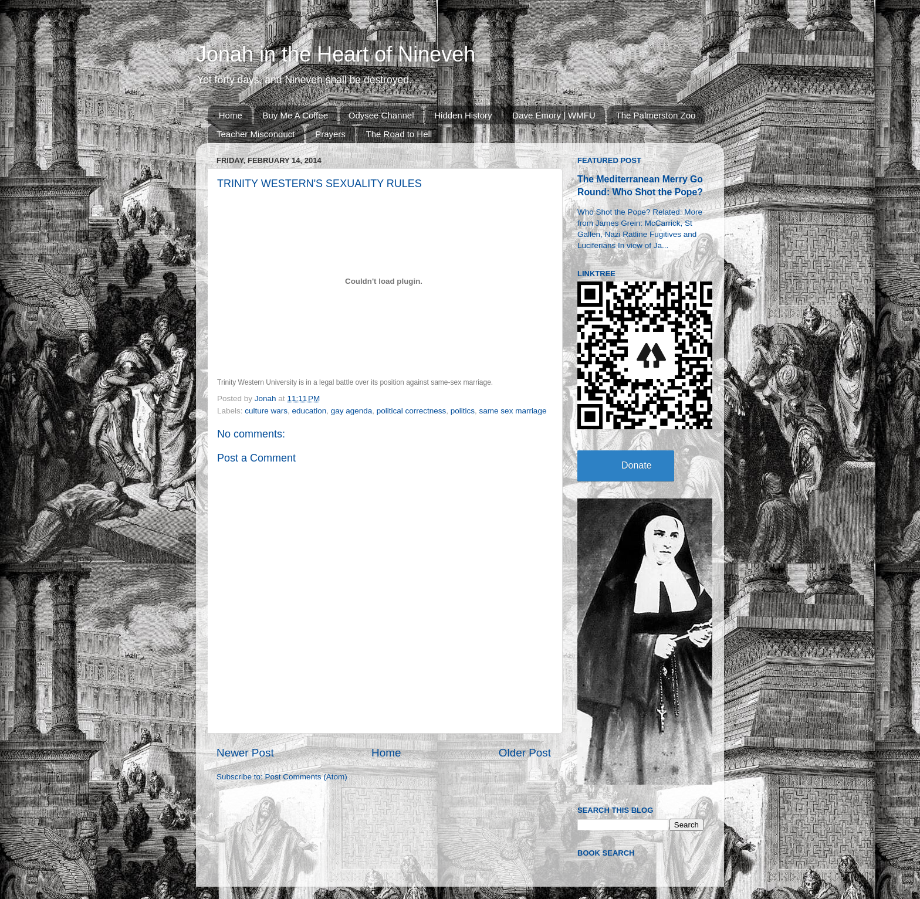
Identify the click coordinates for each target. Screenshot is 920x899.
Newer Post (245, 753)
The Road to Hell (399, 134)
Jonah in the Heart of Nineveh (335, 54)
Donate (636, 465)
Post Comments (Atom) (306, 776)
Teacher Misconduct (256, 134)
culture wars (266, 410)
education (309, 410)
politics (463, 410)
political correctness (412, 410)
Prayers (330, 134)
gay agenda (352, 410)
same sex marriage (513, 410)
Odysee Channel (381, 115)
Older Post (525, 753)
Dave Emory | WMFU (553, 115)
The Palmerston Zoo (656, 115)
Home (230, 115)
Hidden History (463, 115)
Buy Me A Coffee (295, 115)
